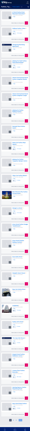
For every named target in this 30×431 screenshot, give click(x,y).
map (13, 16)
